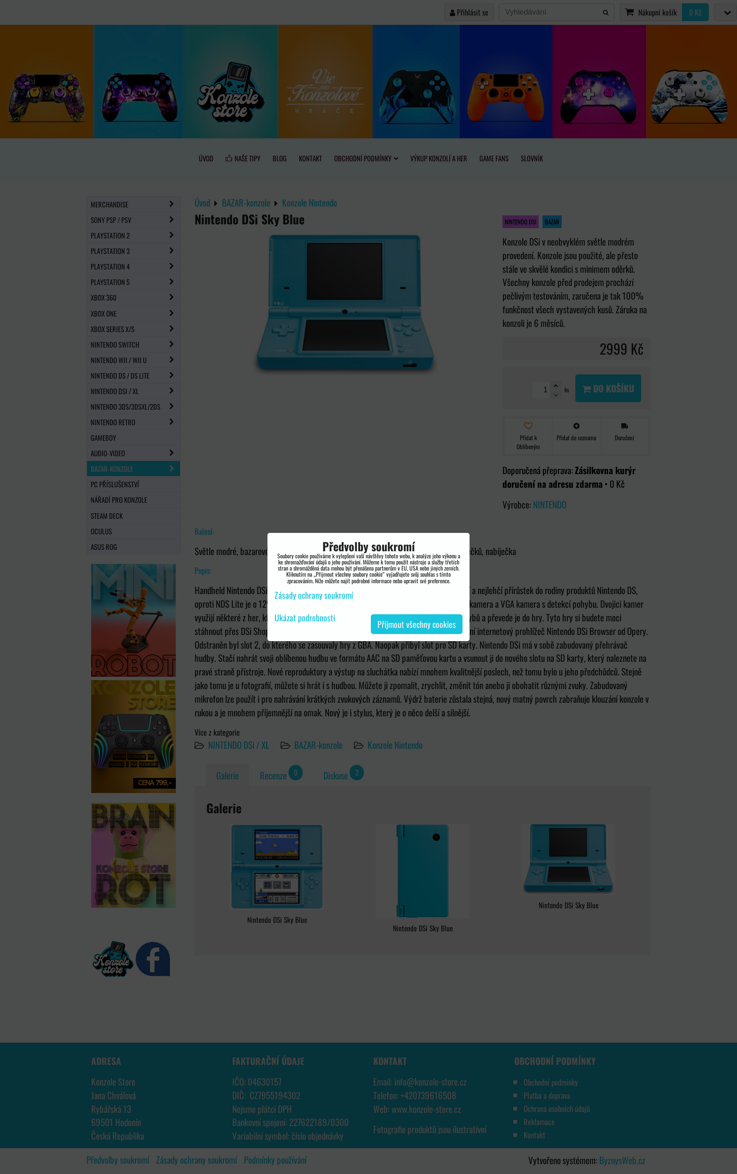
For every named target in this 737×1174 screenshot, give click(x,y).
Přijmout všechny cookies (416, 624)
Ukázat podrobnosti (304, 618)
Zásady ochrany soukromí (313, 595)
